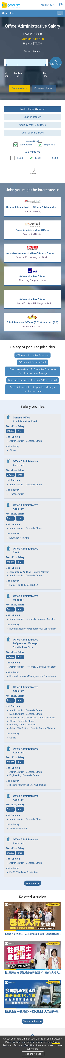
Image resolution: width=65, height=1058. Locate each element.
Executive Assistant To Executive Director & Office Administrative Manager (32, 371)
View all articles (32, 1021)
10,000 (20, 158)
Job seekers (26, 144)
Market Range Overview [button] (32, 109)
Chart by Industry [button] (32, 116)
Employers (49, 144)
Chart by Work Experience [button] (32, 124)
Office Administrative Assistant (32, 355)
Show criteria (32, 51)
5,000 (38, 158)
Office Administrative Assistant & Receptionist (32, 380)
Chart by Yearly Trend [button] (33, 132)
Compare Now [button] (19, 88)
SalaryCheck (8, 13)
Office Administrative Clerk (32, 362)
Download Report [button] (43, 88)
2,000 (55, 158)
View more (32, 883)
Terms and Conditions (25, 1045)
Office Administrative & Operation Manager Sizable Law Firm (32, 389)
